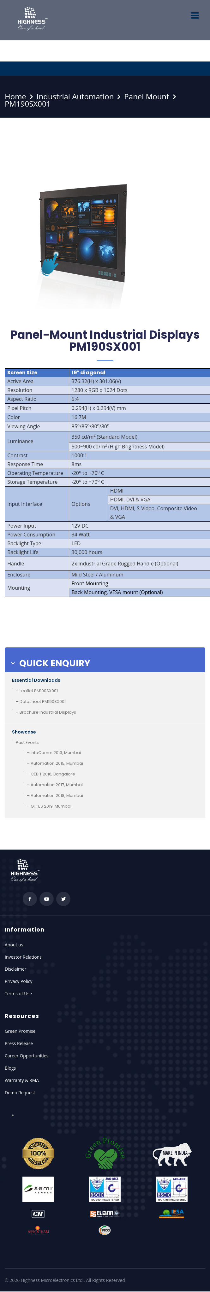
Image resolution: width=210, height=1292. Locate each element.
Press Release (19, 1043)
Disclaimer (15, 969)
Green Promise (20, 1031)
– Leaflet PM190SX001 (37, 691)
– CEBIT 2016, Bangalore (51, 774)
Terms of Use (18, 994)
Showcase (24, 732)
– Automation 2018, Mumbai (55, 795)
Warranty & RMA (22, 1080)
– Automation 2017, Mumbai (55, 785)
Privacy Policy (18, 981)
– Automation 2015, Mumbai (55, 763)
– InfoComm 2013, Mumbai (54, 753)
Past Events (27, 742)
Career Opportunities (26, 1056)
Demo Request (20, 1093)
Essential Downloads (36, 680)
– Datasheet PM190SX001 (41, 701)
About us (14, 945)
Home (15, 96)
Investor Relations (23, 957)
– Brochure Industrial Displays (46, 712)
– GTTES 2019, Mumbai (49, 806)
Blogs (10, 1068)
